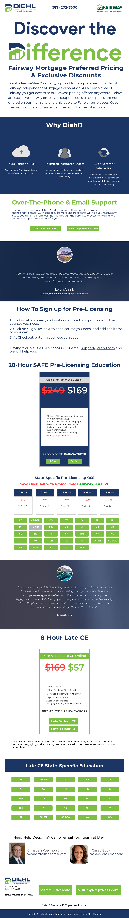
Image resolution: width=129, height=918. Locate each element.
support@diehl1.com (98, 348)
